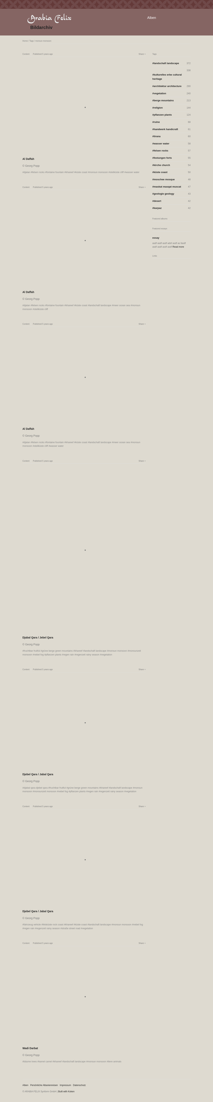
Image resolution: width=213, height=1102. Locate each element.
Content (26, 54)
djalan (27, 172)
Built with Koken (66, 1091)
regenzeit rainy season (87, 654)
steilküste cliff (117, 172)
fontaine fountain (55, 172)
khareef (70, 172)
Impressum (65, 1085)
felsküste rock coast (53, 924)
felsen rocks (38, 172)
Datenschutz (79, 1085)
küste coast (81, 172)
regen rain (68, 654)
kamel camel (45, 1061)
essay (155, 237)
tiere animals (114, 1061)
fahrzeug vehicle (32, 924)
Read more (178, 247)
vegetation (106, 654)
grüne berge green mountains (57, 651)
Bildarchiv (41, 27)
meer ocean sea (121, 305)
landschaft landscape (100, 305)
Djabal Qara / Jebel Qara (38, 637)
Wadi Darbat (30, 1048)
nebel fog (39, 654)
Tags (31, 41)
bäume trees (30, 1061)
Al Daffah (28, 158)
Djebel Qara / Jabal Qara (38, 774)
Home (25, 41)
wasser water (132, 172)
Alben (151, 18)
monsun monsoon (43, 41)
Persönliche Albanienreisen (44, 1085)
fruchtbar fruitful (32, 651)
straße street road (71, 928)
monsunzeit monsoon (45, 791)
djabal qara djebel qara (36, 787)
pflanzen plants (53, 654)
